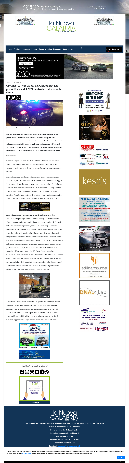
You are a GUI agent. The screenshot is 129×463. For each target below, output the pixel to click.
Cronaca (26, 49)
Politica (34, 49)
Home (10, 48)
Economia (57, 49)
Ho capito (121, 457)
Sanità (41, 49)
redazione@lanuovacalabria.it (69, 446)
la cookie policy (27, 453)
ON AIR (116, 50)
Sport (65, 49)
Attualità (48, 49)
